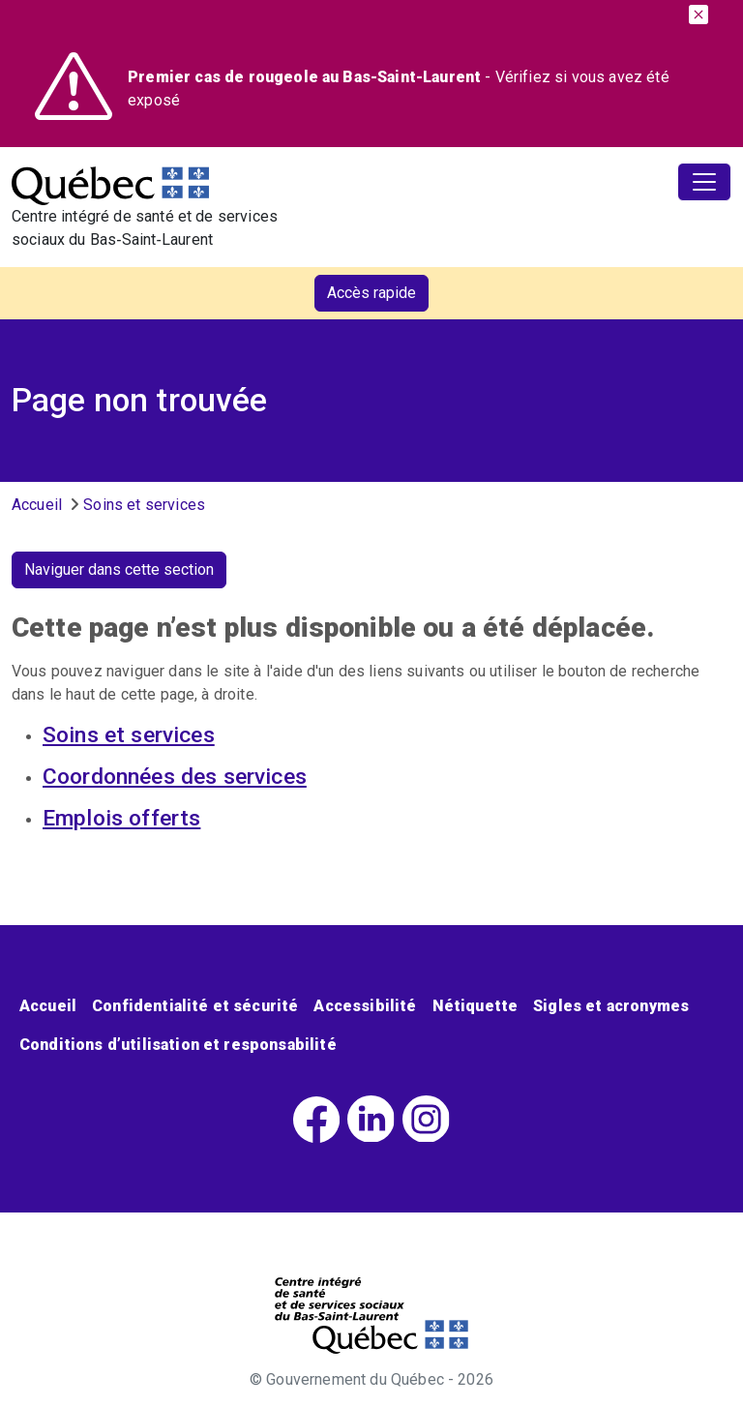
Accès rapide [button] (371, 293)
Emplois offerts (121, 818)
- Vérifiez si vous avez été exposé (398, 88)
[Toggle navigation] (704, 182)
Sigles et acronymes (611, 1006)
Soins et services (144, 504)
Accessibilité (364, 1006)
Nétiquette (475, 1006)
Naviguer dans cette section (119, 569)
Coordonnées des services (175, 776)
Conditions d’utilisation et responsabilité (178, 1044)
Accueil (37, 504)
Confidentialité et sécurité (195, 1006)
